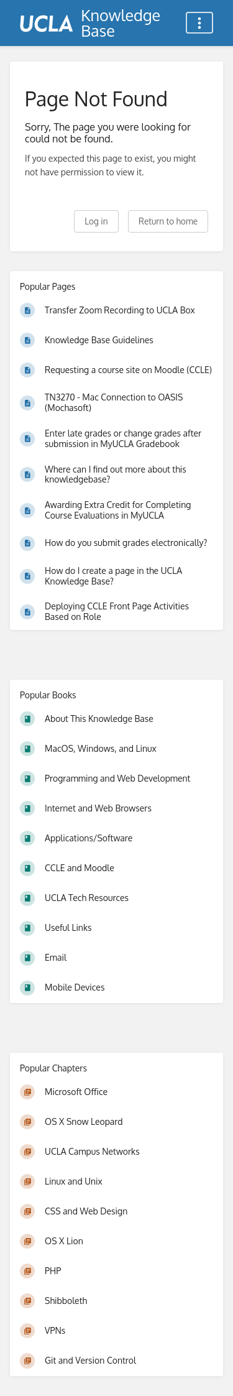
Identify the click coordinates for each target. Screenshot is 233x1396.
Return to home (168, 221)
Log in (96, 221)
